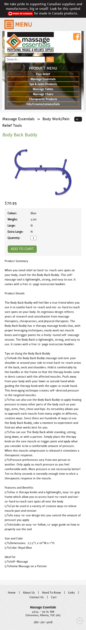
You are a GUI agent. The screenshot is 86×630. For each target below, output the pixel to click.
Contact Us (36, 597)
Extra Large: (15, 232)
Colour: (12, 213)
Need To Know (51, 592)
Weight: (13, 219)
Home (12, 592)
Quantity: (14, 238)
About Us (29, 592)
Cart (54, 597)
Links (71, 592)
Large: (11, 225)
